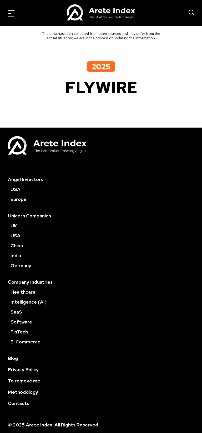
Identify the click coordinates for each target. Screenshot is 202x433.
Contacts (18, 403)
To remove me (24, 381)
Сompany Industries (30, 282)
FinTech (19, 332)
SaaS (16, 312)
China (17, 246)
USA (16, 189)
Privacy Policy (23, 369)
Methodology (23, 392)
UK (14, 226)
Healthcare (23, 292)
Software (21, 322)
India (16, 256)
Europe (19, 199)
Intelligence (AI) (29, 302)
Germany (21, 265)
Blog (13, 358)
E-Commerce (26, 342)
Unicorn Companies (29, 216)
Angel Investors (25, 179)
